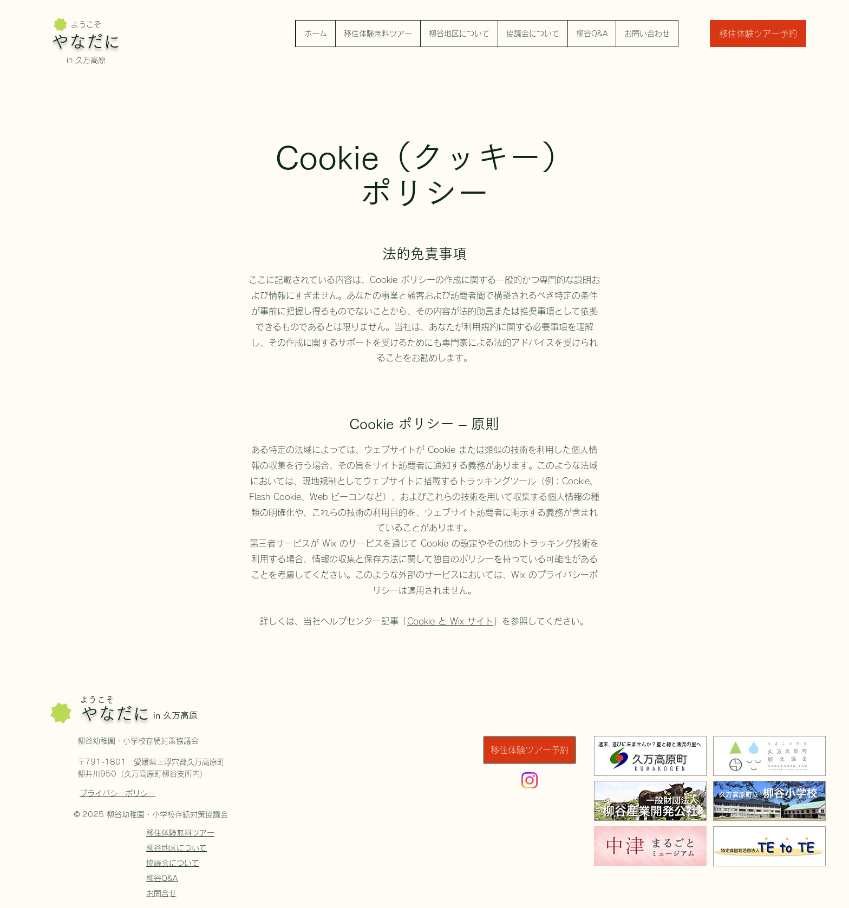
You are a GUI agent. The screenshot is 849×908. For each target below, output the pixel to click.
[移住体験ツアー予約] (758, 33)
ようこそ (86, 24)
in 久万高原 (86, 60)
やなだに (86, 41)
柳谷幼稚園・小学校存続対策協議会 (138, 741)
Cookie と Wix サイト (450, 621)
